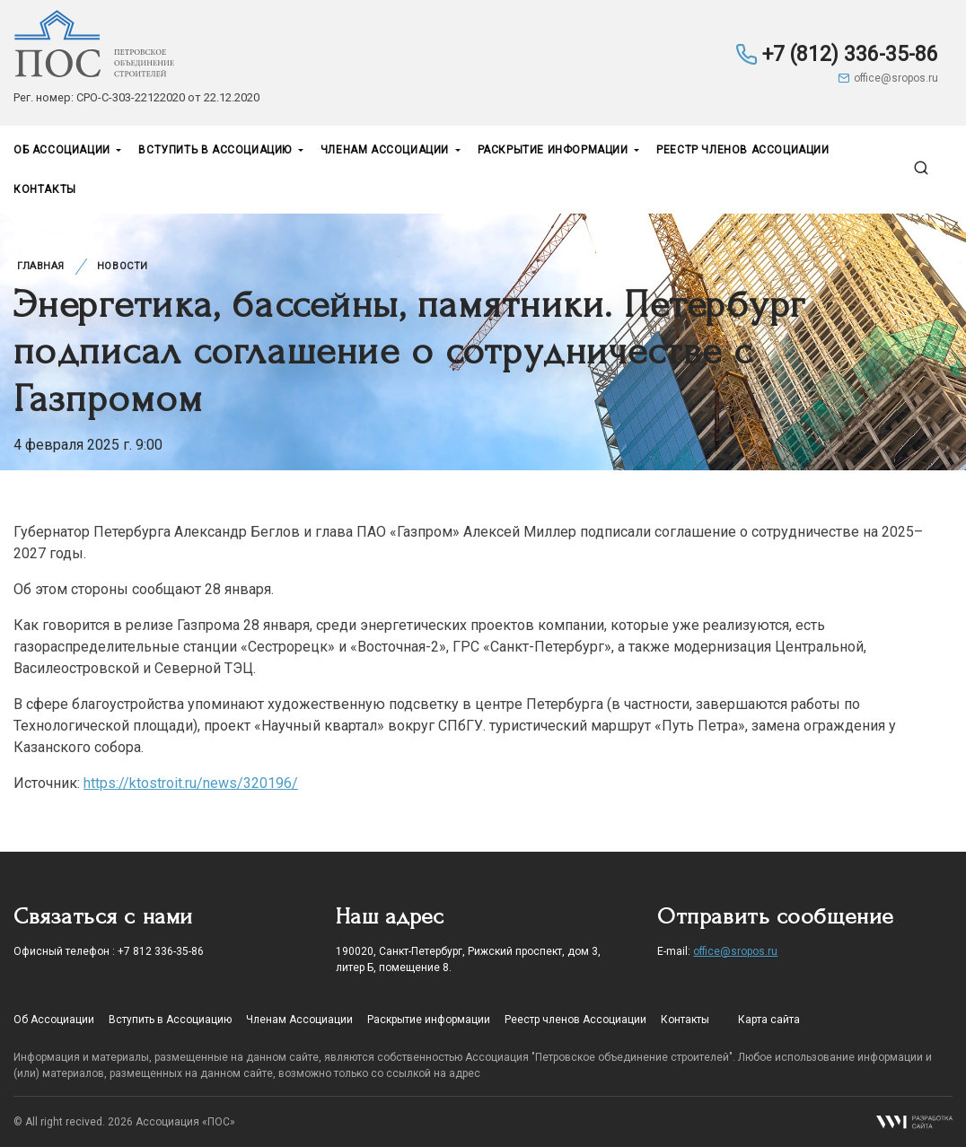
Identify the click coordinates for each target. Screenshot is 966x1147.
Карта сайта (769, 1019)
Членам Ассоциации (386, 150)
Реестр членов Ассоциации (742, 150)
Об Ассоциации (63, 150)
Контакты (44, 189)
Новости (122, 266)
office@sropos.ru (888, 78)
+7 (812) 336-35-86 (836, 54)
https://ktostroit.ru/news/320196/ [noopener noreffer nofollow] (190, 783)
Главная (41, 266)
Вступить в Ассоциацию (216, 150)
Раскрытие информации (555, 150)
